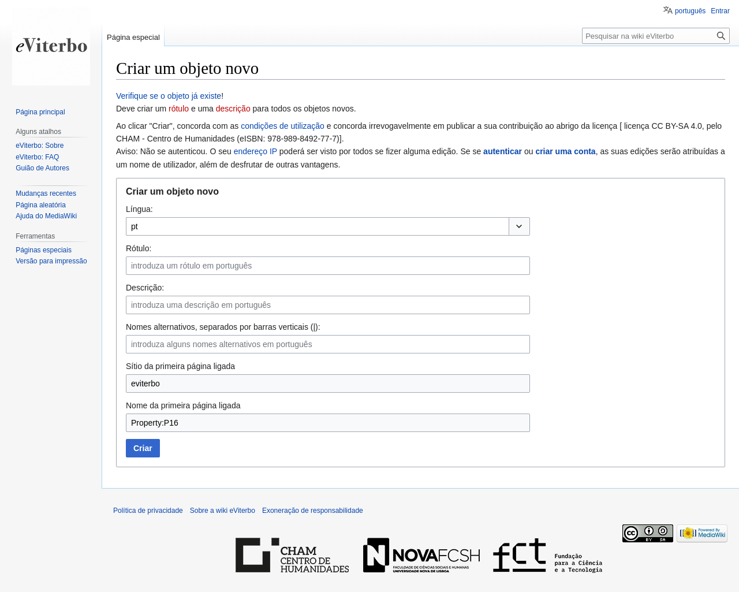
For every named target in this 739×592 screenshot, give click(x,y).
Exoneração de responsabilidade (312, 511)
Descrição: (145, 287)
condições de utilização (282, 126)
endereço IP (255, 151)
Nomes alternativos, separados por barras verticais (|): (223, 327)
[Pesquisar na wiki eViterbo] (656, 36)
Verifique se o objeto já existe (168, 95)
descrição (233, 108)
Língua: (139, 209)
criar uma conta (565, 151)
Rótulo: (138, 248)
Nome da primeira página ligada (183, 405)
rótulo (179, 108)
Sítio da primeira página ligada (180, 366)
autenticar (502, 151)
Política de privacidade (148, 511)
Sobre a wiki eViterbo (222, 511)
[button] (519, 226)
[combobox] (317, 226)
